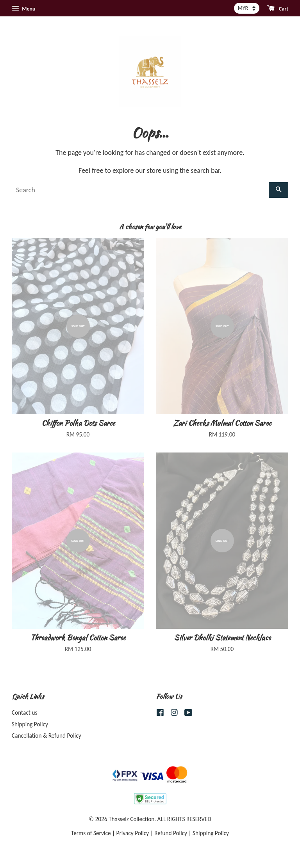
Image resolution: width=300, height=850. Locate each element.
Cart (277, 8)
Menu (23, 8)
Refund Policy (170, 833)
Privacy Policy (132, 833)
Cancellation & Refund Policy (46, 735)
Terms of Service (91, 833)
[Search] (140, 190)
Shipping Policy (30, 724)
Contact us (24, 712)
